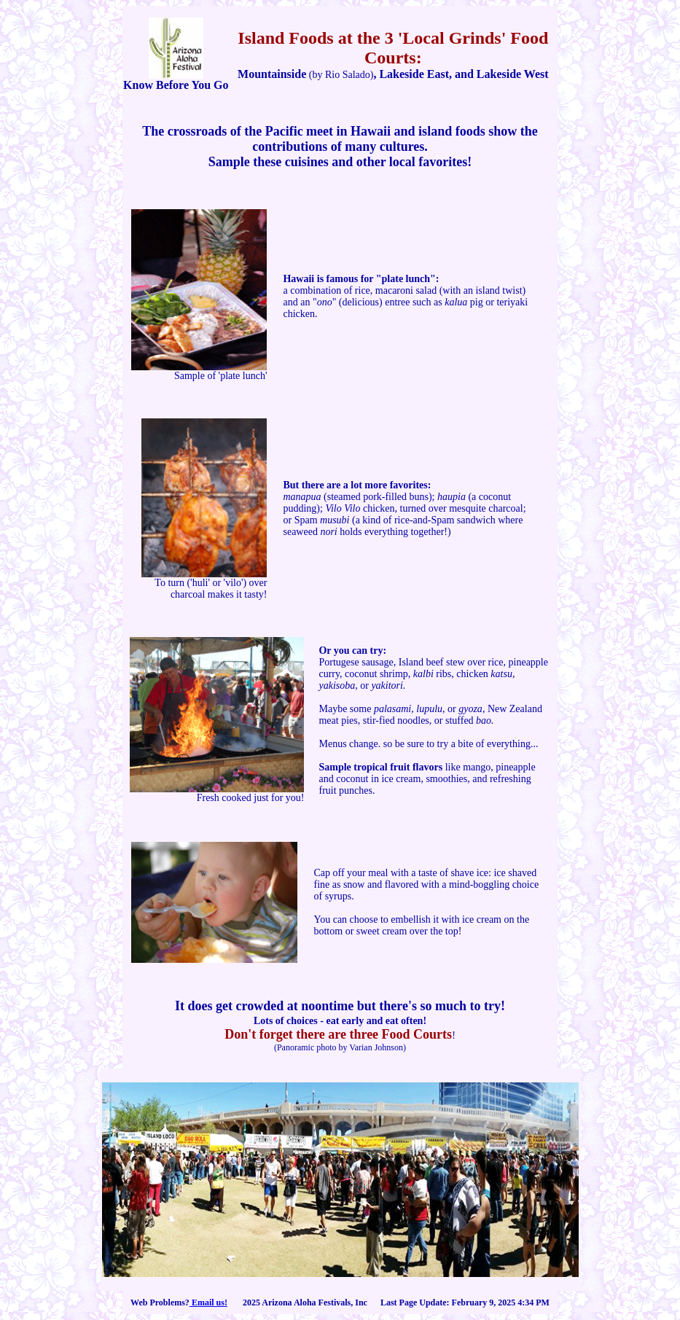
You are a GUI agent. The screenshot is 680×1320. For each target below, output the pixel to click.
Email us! (208, 1302)
